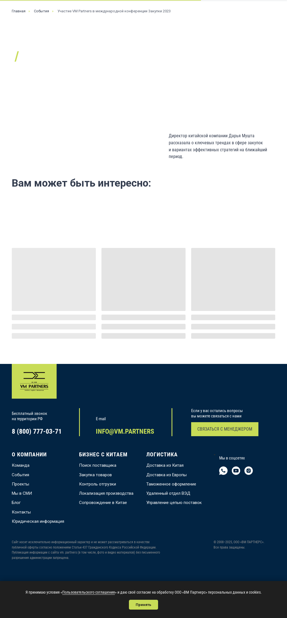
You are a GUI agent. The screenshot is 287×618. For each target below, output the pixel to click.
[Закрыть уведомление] (283, 585)
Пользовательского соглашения (88, 592)
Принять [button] (143, 605)
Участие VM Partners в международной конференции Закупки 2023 (114, 11)
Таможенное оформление (171, 484)
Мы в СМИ (22, 493)
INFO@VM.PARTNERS (125, 431)
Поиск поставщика (97, 465)
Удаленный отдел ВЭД (168, 493)
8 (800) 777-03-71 (37, 431)
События (41, 11)
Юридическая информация (38, 521)
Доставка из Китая (165, 465)
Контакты (21, 512)
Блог (16, 502)
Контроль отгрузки (97, 484)
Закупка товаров (95, 474)
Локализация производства (106, 493)
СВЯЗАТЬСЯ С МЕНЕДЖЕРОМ (224, 429)
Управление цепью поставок (174, 502)
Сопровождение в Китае (103, 502)
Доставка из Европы (166, 474)
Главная (19, 11)
